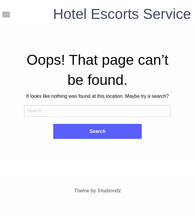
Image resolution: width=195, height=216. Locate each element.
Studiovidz (109, 191)
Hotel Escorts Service (122, 14)
